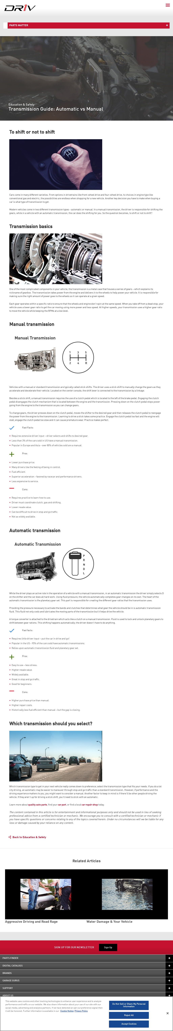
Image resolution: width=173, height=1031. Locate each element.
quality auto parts (37, 805)
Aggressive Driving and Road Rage (31, 922)
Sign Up (108, 947)
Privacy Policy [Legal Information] (81, 1011)
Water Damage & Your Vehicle (109, 922)
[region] (86, 1013)
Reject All (129, 1015)
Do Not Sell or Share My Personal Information (128, 1005)
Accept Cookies (128, 1024)
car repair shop (90, 805)
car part (62, 805)
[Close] (167, 1013)
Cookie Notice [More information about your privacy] (67, 1011)
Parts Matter (18, 25)
